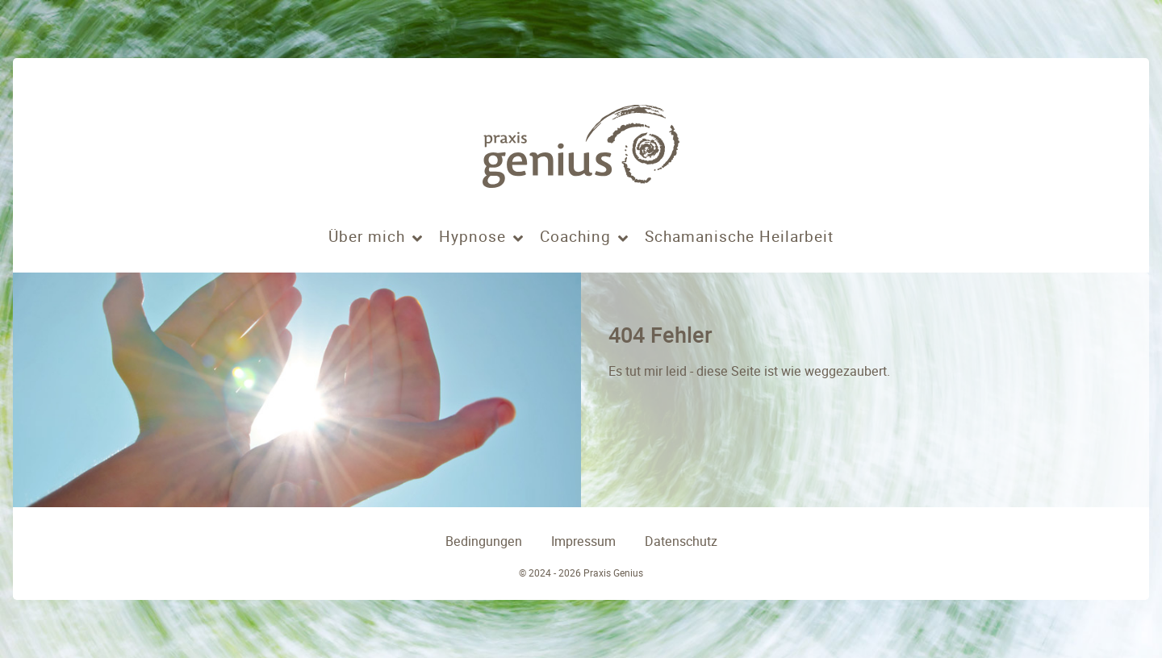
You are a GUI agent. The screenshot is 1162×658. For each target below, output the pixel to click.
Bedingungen (483, 541)
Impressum (583, 541)
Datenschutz (681, 541)
